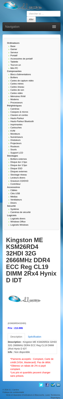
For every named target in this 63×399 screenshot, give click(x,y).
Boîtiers (14, 77)
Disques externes (18, 171)
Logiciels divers (17, 218)
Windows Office (18, 221)
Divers (13, 203)
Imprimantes (16, 124)
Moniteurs (15, 134)
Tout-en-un (15, 65)
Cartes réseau (17, 87)
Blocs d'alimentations (20, 74)
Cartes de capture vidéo (22, 80)
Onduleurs (15, 140)
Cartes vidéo (16, 93)
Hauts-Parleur (17, 118)
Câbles (13, 190)
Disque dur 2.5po (18, 162)
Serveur (14, 52)
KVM (12, 131)
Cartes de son (17, 90)
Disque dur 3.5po (18, 165)
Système (14, 209)
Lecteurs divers (17, 177)
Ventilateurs (16, 199)
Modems (14, 99)
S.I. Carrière (14, 390)
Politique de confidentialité (13, 392)
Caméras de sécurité (20, 212)
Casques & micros (19, 112)
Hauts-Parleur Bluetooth (22, 121)
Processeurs (16, 102)
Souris (13, 149)
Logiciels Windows (19, 225)
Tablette (14, 61)
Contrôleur (15, 184)
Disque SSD (16, 168)
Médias (13, 196)
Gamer (13, 49)
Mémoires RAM (18, 96)
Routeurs (14, 146)
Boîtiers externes (18, 159)
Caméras (14, 109)
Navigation (12, 26)
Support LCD (16, 152)
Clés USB (15, 193)
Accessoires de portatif (21, 58)
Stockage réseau (18, 174)
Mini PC (14, 68)
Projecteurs (16, 143)
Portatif (13, 55)
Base (12, 46)
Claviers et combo (19, 115)
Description (16, 336)
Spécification (34, 336)
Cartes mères (17, 83)
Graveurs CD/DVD (19, 181)
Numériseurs (16, 137)
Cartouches (16, 127)
